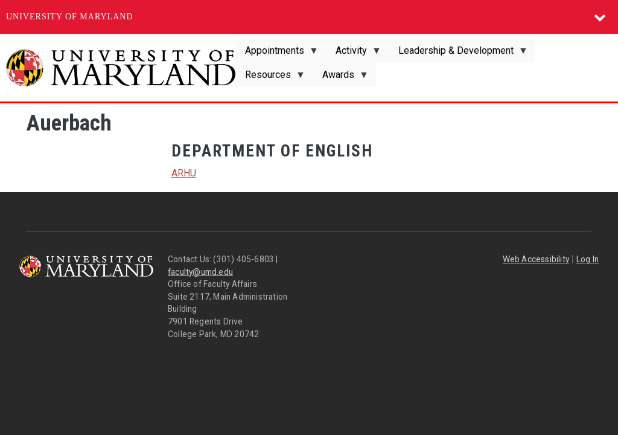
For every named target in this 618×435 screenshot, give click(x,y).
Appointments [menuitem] (277, 54)
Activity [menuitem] (353, 54)
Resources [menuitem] (270, 78)
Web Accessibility (536, 259)
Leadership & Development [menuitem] (458, 54)
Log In (587, 259)
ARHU (183, 173)
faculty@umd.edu (200, 272)
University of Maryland (69, 16)
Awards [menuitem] (341, 78)
